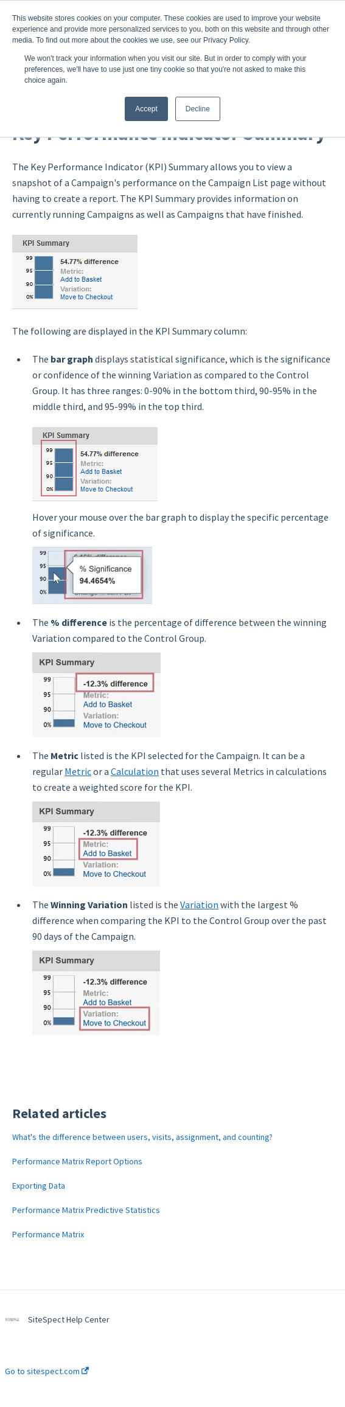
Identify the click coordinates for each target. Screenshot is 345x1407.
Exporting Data (38, 1185)
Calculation (135, 771)
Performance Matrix (48, 1234)
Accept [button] (146, 109)
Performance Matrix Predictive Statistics (86, 1209)
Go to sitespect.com (47, 1371)
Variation (199, 904)
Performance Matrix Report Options (77, 1161)
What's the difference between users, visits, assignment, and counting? (142, 1136)
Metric (77, 771)
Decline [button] (198, 109)
